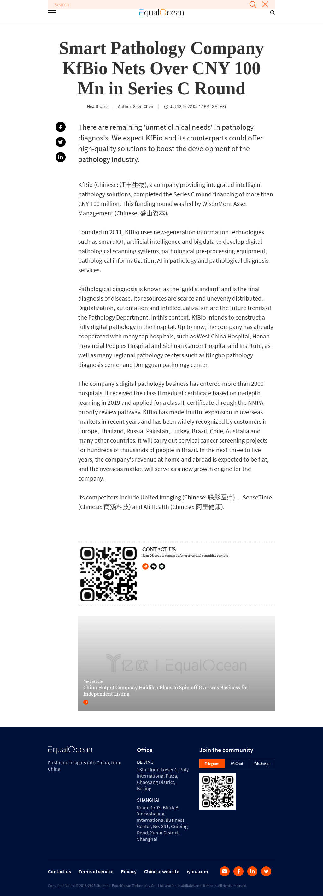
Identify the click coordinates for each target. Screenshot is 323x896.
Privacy (129, 871)
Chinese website (161, 871)
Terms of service (96, 871)
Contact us (59, 871)
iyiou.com (197, 871)
